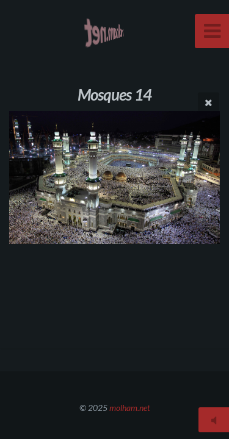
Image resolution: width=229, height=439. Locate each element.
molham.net (129, 407)
